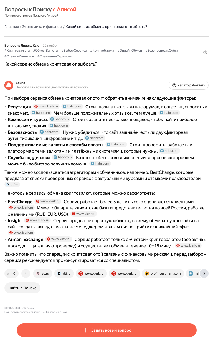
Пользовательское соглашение (56, 308)
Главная (11, 26)
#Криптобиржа (102, 50)
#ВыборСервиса (74, 50)
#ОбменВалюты (45, 50)
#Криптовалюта (17, 50)
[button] (205, 52)
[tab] (11, 273)
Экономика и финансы (42, 26)
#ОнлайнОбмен (129, 50)
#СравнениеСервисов (54, 56)
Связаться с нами (89, 308)
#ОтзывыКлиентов (19, 56)
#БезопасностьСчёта (161, 50)
